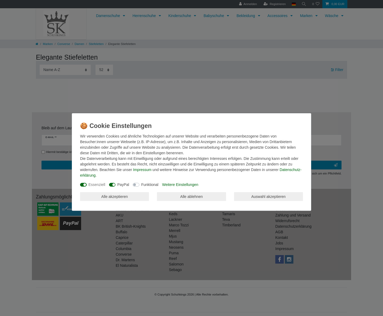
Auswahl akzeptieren (268, 196)
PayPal (123, 184)
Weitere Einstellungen (180, 184)
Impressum (142, 170)
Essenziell (97, 184)
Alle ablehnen (191, 196)
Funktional (150, 184)
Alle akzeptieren (114, 196)
